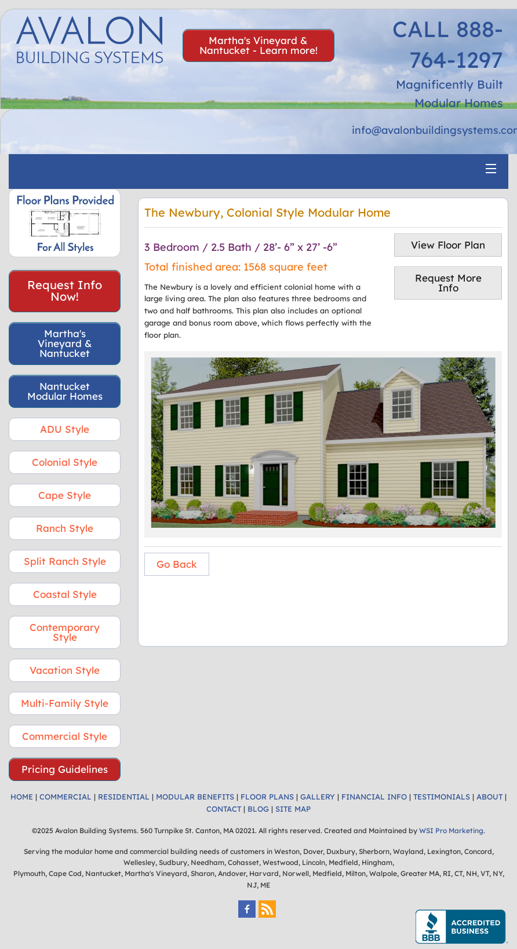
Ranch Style (64, 528)
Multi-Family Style (64, 703)
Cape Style (64, 495)
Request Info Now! (64, 291)
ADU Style (64, 429)
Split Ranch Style (65, 561)
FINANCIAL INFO (374, 796)
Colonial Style (64, 462)
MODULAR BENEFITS (195, 796)
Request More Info (448, 283)
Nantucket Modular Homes (65, 391)
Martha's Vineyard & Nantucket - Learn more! (258, 45)
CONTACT (223, 808)
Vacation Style (65, 670)
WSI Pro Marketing (451, 830)
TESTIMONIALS (441, 796)
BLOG (258, 808)
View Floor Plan (448, 245)
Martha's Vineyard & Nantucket (65, 343)
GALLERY (317, 796)
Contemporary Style (65, 632)
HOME (21, 796)
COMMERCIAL (65, 796)
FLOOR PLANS (267, 796)
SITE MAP (293, 808)
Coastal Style (65, 594)
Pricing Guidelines (64, 769)
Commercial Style (64, 736)
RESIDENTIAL (124, 796)
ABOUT (489, 796)
